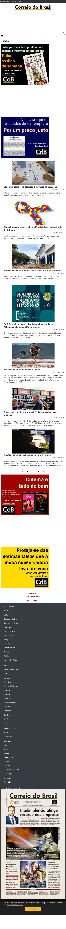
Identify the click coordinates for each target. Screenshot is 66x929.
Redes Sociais (9, 757)
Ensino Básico (9, 631)
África (6, 665)
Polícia (6, 652)
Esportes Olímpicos (11, 686)
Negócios (7, 711)
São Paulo (7, 719)
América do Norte (11, 669)
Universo (7, 778)
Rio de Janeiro (9, 715)
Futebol (7, 694)
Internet (7, 745)
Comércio (7, 741)
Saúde (6, 761)
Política (6, 656)
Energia (7, 678)
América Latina (10, 728)
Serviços (7, 765)
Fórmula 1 (8, 690)
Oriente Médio (9, 648)
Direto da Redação (11, 623)
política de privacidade (15, 905)
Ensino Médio (9, 635)
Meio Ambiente (10, 702)
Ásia (5, 674)
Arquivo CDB (9, 606)
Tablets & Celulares (11, 770)
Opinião (7, 643)
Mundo (6, 753)
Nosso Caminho (33, 597)
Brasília (6, 732)
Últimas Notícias (10, 660)
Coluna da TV (9, 737)
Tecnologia (8, 774)
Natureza (7, 706)
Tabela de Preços (33, 600)
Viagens (7, 723)
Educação (7, 627)
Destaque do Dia (10, 619)
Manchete (8, 749)
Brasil (6, 611)
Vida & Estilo (9, 782)
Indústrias (8, 698)
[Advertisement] (33, 22)
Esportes (7, 682)
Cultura (7, 615)
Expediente (32, 593)
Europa (6, 639)
